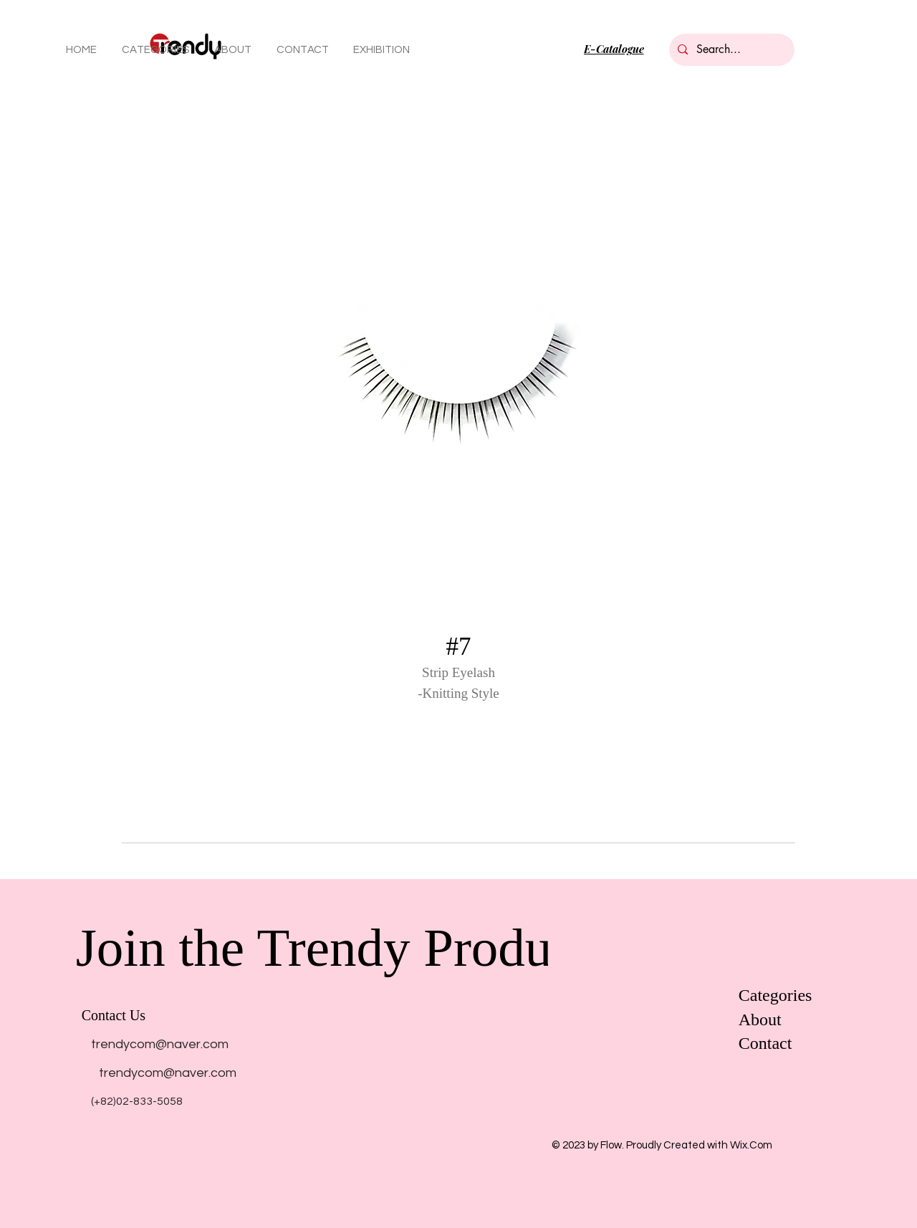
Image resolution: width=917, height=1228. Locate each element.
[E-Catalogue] (614, 48)
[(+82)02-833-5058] (136, 1101)
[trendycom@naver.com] (159, 1044)
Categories (775, 995)
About (760, 1019)
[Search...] (730, 50)
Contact (765, 1043)
